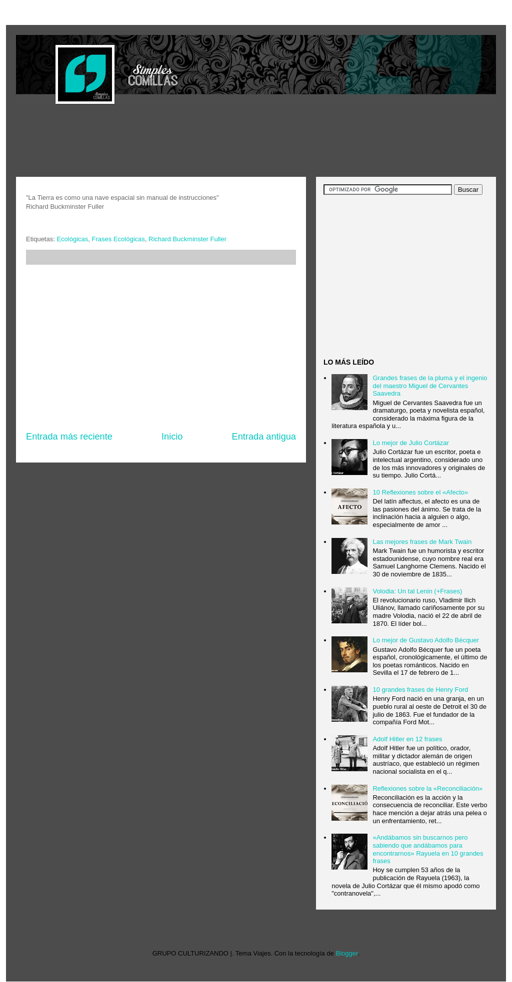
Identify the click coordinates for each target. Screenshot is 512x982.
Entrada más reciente (69, 437)
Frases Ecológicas (118, 239)
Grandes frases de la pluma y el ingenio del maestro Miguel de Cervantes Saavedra (429, 385)
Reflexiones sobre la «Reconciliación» (427, 788)
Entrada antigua (264, 437)
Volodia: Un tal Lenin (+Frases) (417, 591)
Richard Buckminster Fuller (187, 239)
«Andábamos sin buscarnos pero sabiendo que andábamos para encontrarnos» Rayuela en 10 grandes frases (427, 849)
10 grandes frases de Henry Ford (420, 689)
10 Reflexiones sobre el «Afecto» (420, 492)
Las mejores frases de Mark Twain (422, 541)
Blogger (347, 953)
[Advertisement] (198, 141)
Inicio (172, 437)
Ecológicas (72, 239)
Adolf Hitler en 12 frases (407, 739)
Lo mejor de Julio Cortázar (410, 443)
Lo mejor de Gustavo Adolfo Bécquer (425, 640)
